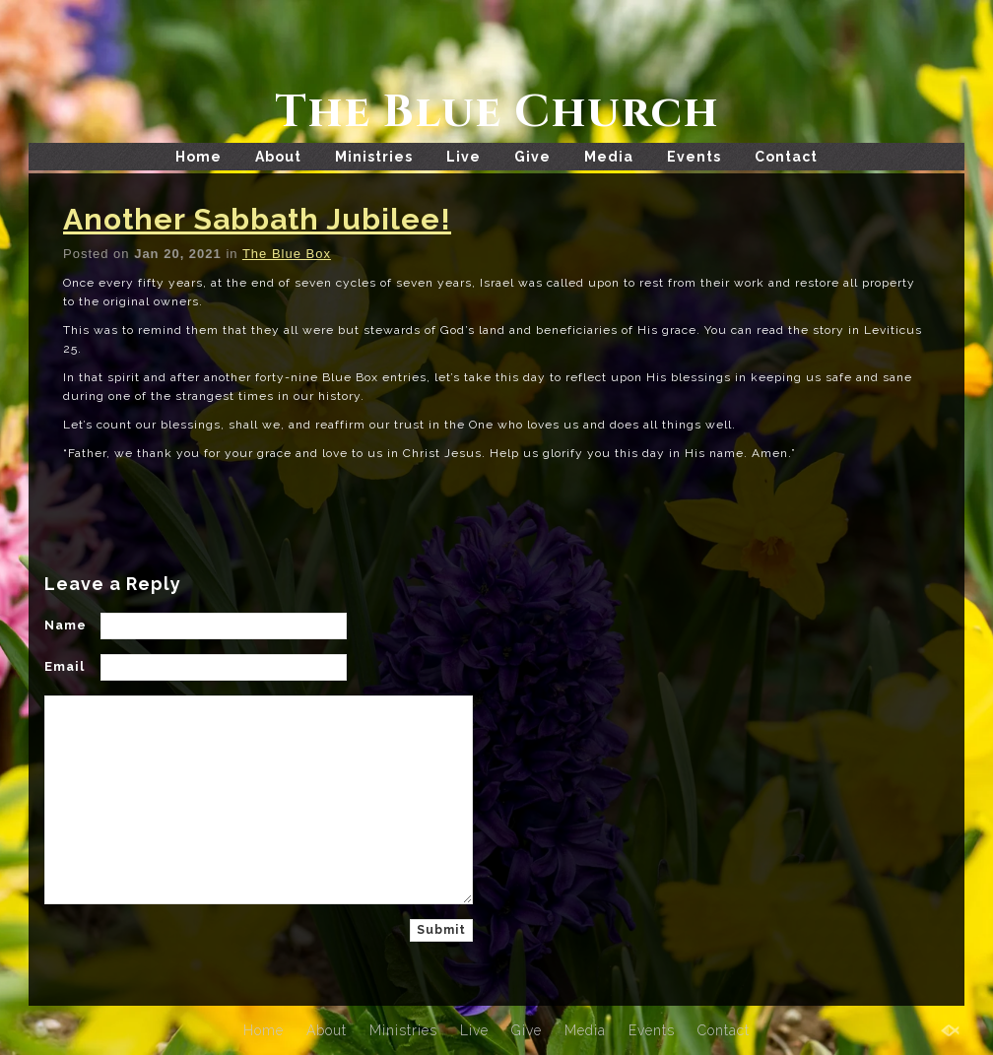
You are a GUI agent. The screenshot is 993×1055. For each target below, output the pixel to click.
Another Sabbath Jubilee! (257, 219)
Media (608, 157)
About (278, 157)
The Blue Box (286, 253)
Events (694, 157)
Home (198, 157)
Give (532, 157)
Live (463, 157)
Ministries (374, 157)
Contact (786, 157)
